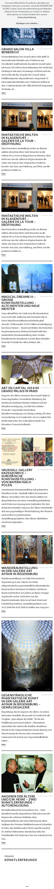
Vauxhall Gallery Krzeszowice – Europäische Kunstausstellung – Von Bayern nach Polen (19, 477)
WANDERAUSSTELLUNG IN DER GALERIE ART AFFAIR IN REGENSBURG (19, 571)
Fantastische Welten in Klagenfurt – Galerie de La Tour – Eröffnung (19, 139)
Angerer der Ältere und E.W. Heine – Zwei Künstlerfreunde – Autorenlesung (19, 800)
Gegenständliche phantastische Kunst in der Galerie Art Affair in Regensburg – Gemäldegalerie (20, 701)
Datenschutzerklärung (27, 17)
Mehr (3, 93)
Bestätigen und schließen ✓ (27, 23)
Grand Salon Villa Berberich (17, 50)
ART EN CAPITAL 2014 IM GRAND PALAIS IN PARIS (20, 389)
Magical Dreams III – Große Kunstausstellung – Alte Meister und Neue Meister (20, 303)
